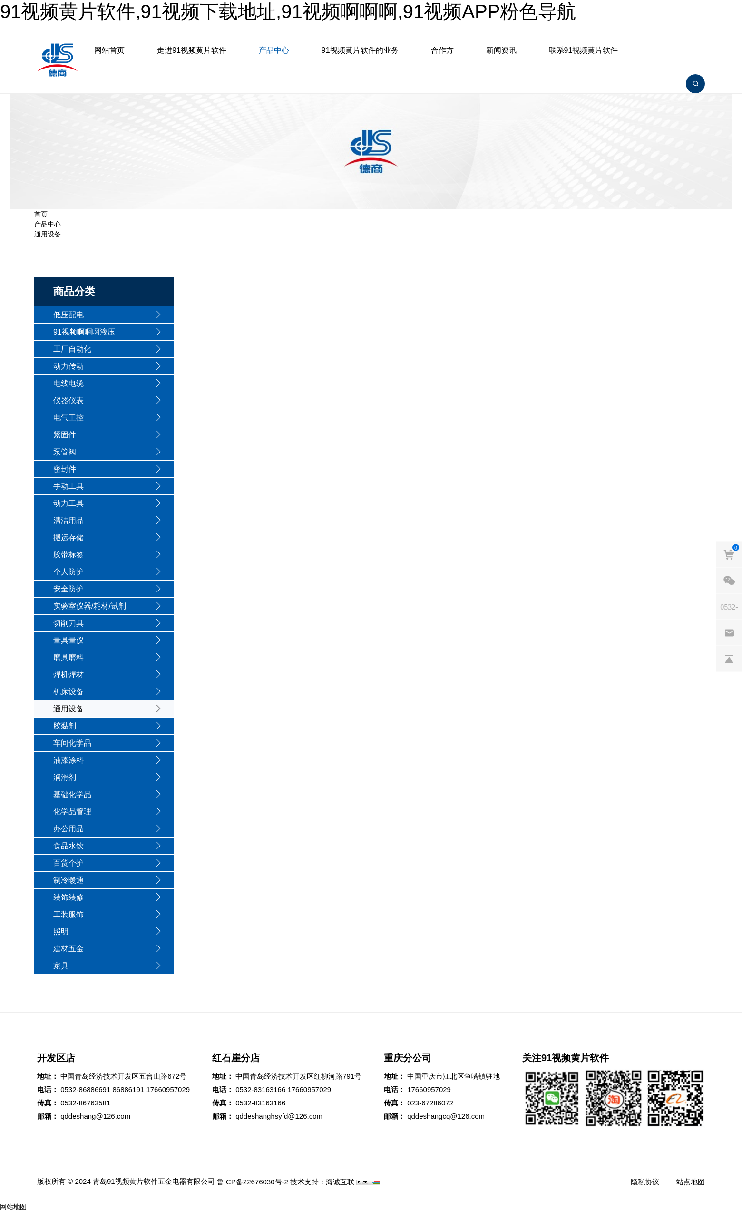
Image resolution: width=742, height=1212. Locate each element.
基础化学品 (72, 794)
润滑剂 (64, 777)
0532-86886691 (85, 1089)
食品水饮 (68, 846)
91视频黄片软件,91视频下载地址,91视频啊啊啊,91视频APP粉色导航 (288, 11)
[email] (729, 632)
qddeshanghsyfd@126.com (278, 1116)
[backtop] (729, 658)
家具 (60, 966)
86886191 (128, 1089)
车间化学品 (72, 743)
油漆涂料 (68, 760)
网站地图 (13, 1207)
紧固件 (64, 435)
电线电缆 (68, 383)
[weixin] (729, 580)
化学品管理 (72, 812)
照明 (60, 931)
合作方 (442, 50)
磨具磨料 (68, 657)
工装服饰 (68, 914)
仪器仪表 (68, 400)
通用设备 (47, 234)
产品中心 (274, 50)
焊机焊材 (68, 674)
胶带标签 (68, 555)
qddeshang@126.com (95, 1116)
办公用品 (68, 829)
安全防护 (68, 589)
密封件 (64, 469)
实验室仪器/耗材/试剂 (89, 606)
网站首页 (109, 50)
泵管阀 (64, 452)
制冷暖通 (68, 880)
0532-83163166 (260, 1089)
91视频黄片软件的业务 (360, 50)
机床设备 (68, 692)
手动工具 (68, 486)
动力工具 (68, 503)
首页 (41, 214)
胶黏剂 (64, 726)
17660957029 (168, 1089)
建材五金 (68, 949)
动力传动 (68, 366)
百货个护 (68, 863)
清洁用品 (68, 520)
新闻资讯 (501, 50)
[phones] (729, 606)
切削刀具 (68, 623)
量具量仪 (68, 640)
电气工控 (68, 418)
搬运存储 (68, 537)
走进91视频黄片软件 (191, 50)
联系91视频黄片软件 (583, 50)
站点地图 (690, 1182)
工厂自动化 (72, 349)
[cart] (729, 554)
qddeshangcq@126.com (446, 1116)
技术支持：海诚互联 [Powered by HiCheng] (322, 1182)
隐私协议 (645, 1182)
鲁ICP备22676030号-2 (252, 1182)
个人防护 (68, 572)
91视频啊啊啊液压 (84, 332)
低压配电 (68, 315)
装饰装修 (68, 897)
